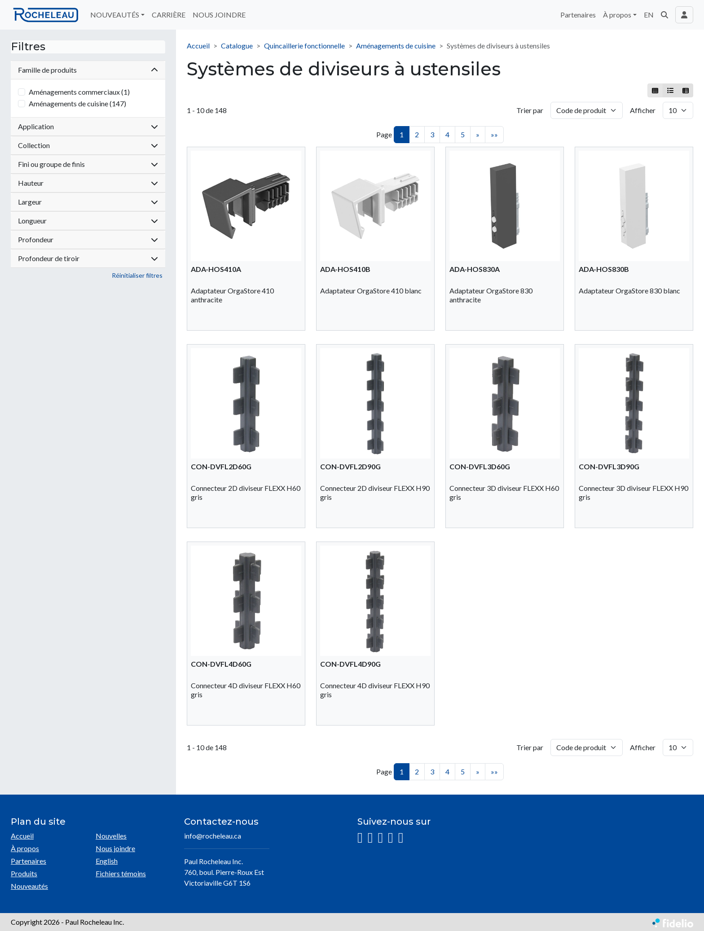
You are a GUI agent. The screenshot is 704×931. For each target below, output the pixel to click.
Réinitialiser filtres (137, 275)
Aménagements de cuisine (396, 45)
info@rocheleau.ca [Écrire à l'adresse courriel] (212, 835)
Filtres (28, 46)
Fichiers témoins (121, 873)
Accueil (198, 45)
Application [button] (88, 126)
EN (649, 14)
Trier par (529, 110)
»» (494, 134)
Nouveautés (29, 886)
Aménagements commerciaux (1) (79, 91)
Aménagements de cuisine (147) (77, 103)
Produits (24, 873)
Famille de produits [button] (88, 70)
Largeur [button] (88, 201)
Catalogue (237, 45)
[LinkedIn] (380, 837)
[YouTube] (390, 837)
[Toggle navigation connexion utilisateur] (684, 14)
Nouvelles (111, 835)
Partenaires (578, 14)
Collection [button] (88, 145)
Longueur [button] (88, 220)
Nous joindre (115, 848)
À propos (25, 848)
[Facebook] (370, 837)
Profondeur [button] (88, 239)
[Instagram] (360, 837)
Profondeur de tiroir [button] (88, 258)
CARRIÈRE (168, 14)
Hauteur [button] (88, 183)
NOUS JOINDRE (219, 14)
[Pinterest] (401, 837)
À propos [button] (617, 14)
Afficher (643, 110)
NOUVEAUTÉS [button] (114, 14)
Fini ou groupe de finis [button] (88, 164)
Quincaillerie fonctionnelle (304, 45)
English (107, 861)
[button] (664, 14)
